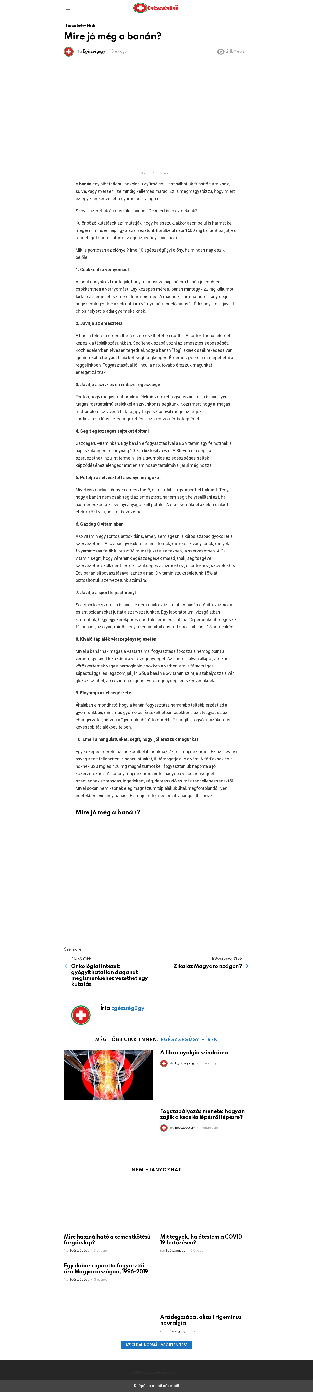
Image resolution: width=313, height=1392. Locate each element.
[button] (68, 8)
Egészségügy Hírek (189, 1039)
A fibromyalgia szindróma (194, 1053)
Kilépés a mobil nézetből (156, 1385)
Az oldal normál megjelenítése (156, 1345)
